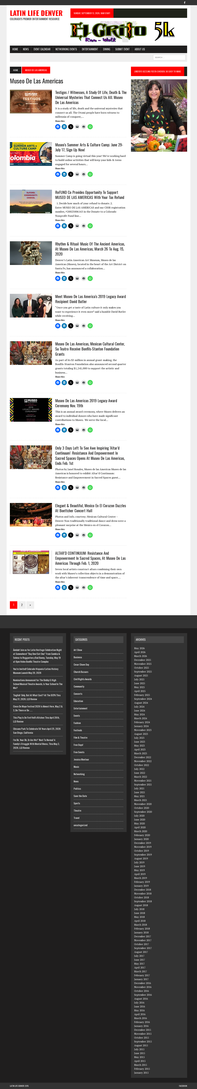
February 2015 (142, 1068)
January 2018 (141, 932)
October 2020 (141, 807)
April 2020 (140, 827)
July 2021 (139, 788)
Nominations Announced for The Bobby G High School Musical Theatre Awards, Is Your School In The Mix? (37, 684)
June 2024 (139, 710)
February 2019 (142, 881)
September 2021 (143, 784)
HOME (15, 49)
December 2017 (142, 936)
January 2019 (141, 885)
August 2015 (141, 1045)
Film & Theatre (80, 737)
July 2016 (139, 1002)
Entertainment (90, 49)
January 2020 (141, 839)
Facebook (183, 1085)
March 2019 (140, 878)
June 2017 (139, 959)
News (26, 49)
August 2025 (141, 675)
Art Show (78, 650)
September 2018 (143, 901)
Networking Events (66, 49)
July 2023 (139, 737)
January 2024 (141, 726)
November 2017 (143, 940)
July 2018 (139, 909)
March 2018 (140, 924)
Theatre (77, 810)
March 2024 (140, 718)
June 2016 (139, 1006)
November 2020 (143, 804)
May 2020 (139, 823)
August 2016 (141, 998)
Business (78, 657)
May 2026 (139, 648)
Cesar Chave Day (81, 664)
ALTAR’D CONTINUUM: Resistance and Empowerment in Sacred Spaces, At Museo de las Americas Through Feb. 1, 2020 (90, 558)
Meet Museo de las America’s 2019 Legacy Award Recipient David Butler (90, 298)
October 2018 (141, 897)
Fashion (77, 723)
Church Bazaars (81, 671)
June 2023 (139, 741)
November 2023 (143, 730)
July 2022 (139, 769)
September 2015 (143, 1041)
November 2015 (143, 1033)
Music (76, 766)
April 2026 (140, 652)
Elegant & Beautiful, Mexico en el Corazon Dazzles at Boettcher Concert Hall (90, 507)
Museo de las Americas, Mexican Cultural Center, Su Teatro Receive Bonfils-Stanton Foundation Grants (90, 349)
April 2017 (140, 967)
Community (79, 686)
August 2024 (141, 702)
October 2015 (141, 1037)
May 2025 (139, 687)
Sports (77, 803)
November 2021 (143, 780)
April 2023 (140, 749)
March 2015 (140, 1064)
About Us (140, 49)
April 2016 (140, 1014)
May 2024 (139, 714)
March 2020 (140, 831)
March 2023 (140, 753)
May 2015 (139, 1057)
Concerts (78, 693)
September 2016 (143, 994)
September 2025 (143, 671)
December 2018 (142, 889)
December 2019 (142, 842)
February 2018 (142, 928)
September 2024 (143, 698)
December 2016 (142, 983)
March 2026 (140, 656)
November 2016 (143, 987)
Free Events (79, 752)
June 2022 (139, 772)
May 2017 (139, 963)
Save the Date (80, 796)
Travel (76, 818)
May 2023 (139, 745)
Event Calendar (42, 49)
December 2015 (142, 1029)
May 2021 (139, 796)
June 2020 (139, 819)
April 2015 (140, 1061)
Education (78, 701)
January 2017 (141, 979)
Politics (77, 788)
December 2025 (142, 659)
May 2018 (139, 916)
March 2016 (140, 1018)
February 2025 (142, 695)
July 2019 (139, 862)
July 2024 (139, 706)
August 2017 (141, 952)
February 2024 (142, 722)
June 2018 (139, 913)
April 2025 (140, 691)
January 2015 (141, 1072)
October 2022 (141, 765)
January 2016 (141, 1026)
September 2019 (143, 854)
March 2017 (140, 971)
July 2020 (139, 815)
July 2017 (139, 955)
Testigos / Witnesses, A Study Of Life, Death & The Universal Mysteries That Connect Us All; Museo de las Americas (91, 97)
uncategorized (80, 825)
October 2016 (141, 990)
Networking (79, 774)
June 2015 (139, 1053)
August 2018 (141, 905)
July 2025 (139, 679)
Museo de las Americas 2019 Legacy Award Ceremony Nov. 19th (86, 403)
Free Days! (78, 744)
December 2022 (142, 757)
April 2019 (140, 874)
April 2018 (140, 920)
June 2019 (139, 866)
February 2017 (142, 975)
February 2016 (142, 1022)
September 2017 (143, 948)
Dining (106, 49)
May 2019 (139, 870)
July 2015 (139, 1049)
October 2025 (141, 667)
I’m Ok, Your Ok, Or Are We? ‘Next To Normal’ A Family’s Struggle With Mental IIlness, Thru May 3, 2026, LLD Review (36, 743)
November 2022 (143, 761)
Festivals (78, 730)
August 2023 (141, 733)
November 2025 (143, 663)
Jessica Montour (81, 759)
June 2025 (139, 683)
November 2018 (143, 893)
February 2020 (142, 835)
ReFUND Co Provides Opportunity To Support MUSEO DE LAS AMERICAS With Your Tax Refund (89, 194)
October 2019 (141, 850)
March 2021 (140, 800)
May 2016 (139, 1010)
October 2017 (141, 944)
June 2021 (139, 792)
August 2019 (141, 858)
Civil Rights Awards (83, 679)
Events (77, 715)
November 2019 (143, 846)
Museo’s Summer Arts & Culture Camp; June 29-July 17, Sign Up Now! (89, 147)
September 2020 (143, 811)
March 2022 (140, 776)
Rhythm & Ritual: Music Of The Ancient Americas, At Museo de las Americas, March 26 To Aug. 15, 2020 (90, 249)
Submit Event (122, 49)
